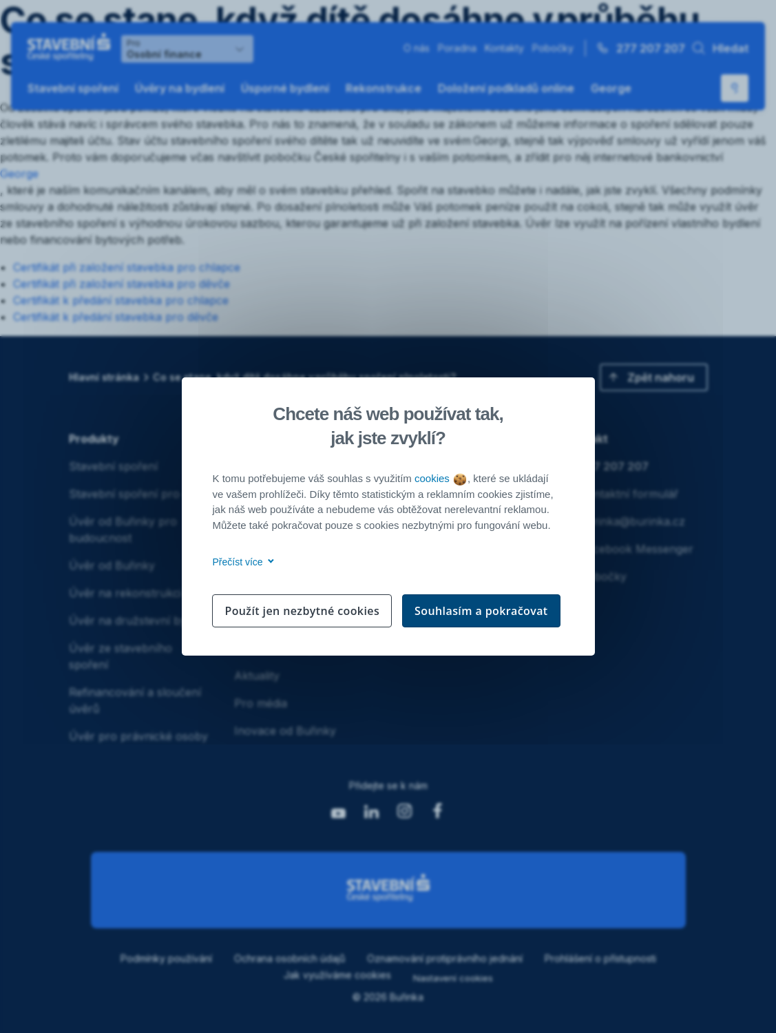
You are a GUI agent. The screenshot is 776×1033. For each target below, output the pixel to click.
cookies (440, 478)
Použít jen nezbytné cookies (301, 610)
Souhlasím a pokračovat (481, 610)
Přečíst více (241, 561)
